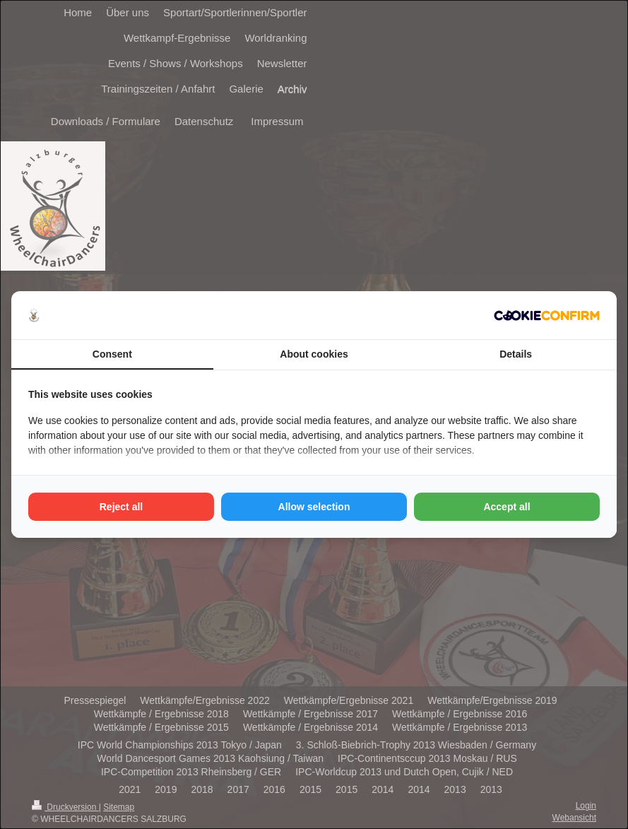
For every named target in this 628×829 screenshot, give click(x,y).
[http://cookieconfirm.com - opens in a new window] (547, 315)
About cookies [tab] (314, 354)
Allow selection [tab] (314, 506)
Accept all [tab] (506, 506)
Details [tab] (515, 354)
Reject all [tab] (121, 506)
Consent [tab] (112, 354)
